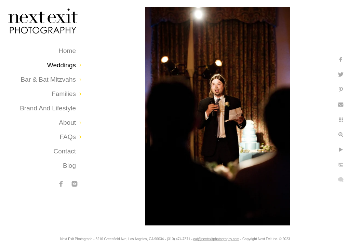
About (67, 122)
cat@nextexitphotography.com (244, 237)
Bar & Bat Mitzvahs (48, 79)
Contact (65, 151)
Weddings (61, 65)
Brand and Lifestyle (48, 108)
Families (64, 93)
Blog (69, 165)
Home (67, 50)
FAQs (67, 136)
